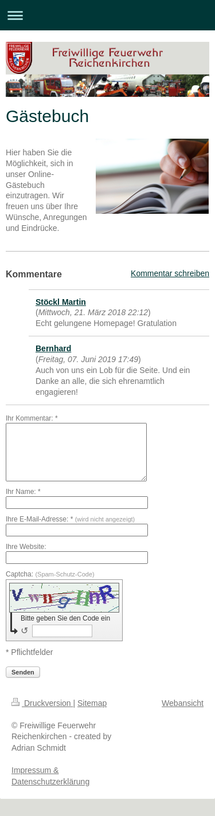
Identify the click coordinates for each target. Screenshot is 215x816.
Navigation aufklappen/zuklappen (107, 15)
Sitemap (92, 703)
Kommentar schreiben (170, 273)
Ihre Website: (26, 547)
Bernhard (53, 348)
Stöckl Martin (61, 302)
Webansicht (183, 703)
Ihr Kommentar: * (32, 418)
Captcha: (50, 574)
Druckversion (42, 703)
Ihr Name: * (23, 492)
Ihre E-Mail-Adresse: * (70, 519)
